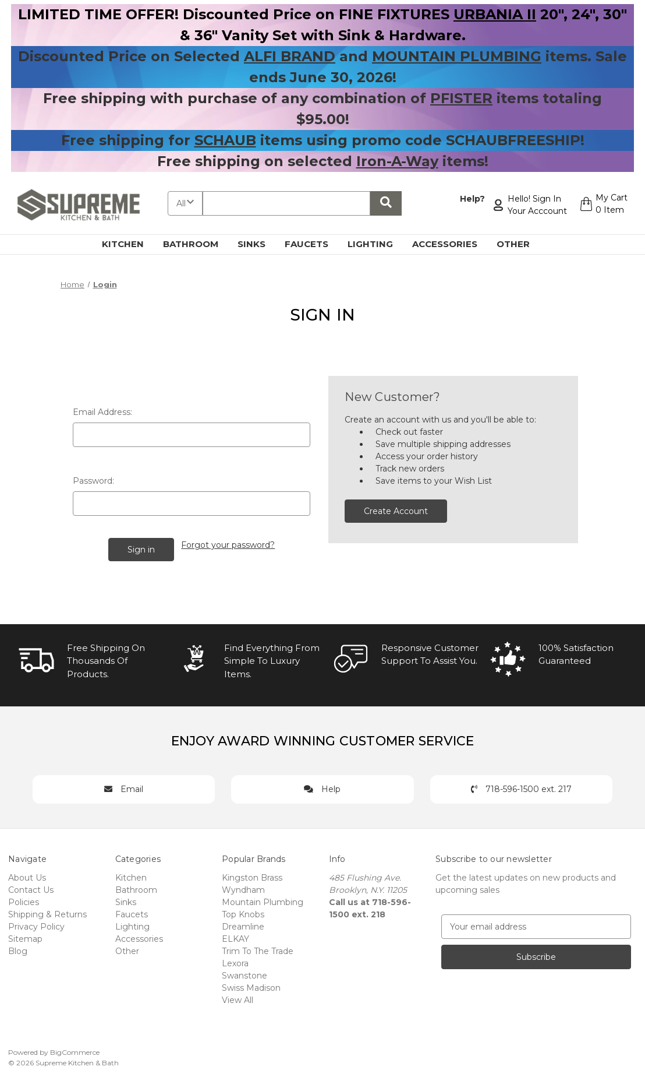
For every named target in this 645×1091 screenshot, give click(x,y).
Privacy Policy (36, 925)
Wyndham (243, 888)
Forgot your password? (228, 544)
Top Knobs (243, 912)
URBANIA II (494, 14)
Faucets (313, 243)
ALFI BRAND (289, 56)
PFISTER (461, 98)
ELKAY (235, 937)
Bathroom (197, 243)
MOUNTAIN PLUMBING (456, 56)
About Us (27, 876)
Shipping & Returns (47, 912)
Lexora (235, 961)
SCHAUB (225, 140)
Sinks (258, 243)
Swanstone (244, 974)
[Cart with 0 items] (602, 205)
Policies (23, 900)
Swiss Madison (251, 986)
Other (520, 243)
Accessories (451, 243)
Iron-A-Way (397, 161)
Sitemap (25, 937)
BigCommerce (75, 1050)
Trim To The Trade (257, 949)
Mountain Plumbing (262, 900)
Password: (93, 481)
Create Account (396, 511)
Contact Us (31, 888)
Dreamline (243, 925)
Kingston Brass (252, 876)
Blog (17, 949)
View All (237, 998)
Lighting (377, 243)
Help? (470, 198)
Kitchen (129, 243)
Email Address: (102, 412)
